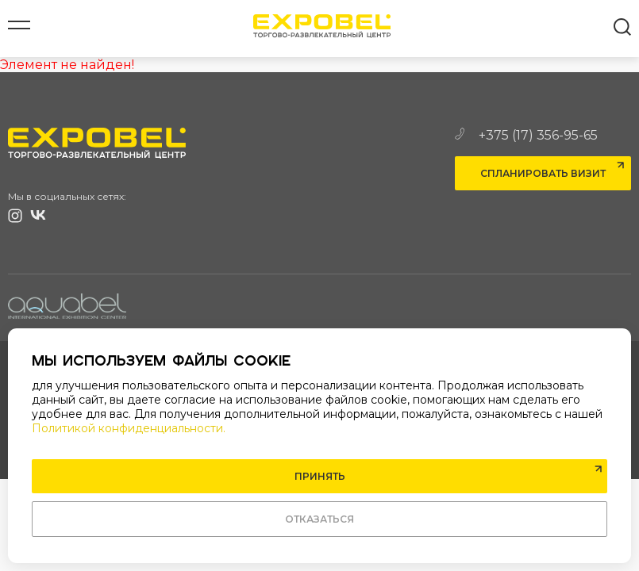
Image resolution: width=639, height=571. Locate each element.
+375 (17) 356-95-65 (526, 135)
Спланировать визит (543, 173)
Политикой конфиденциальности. (128, 428)
